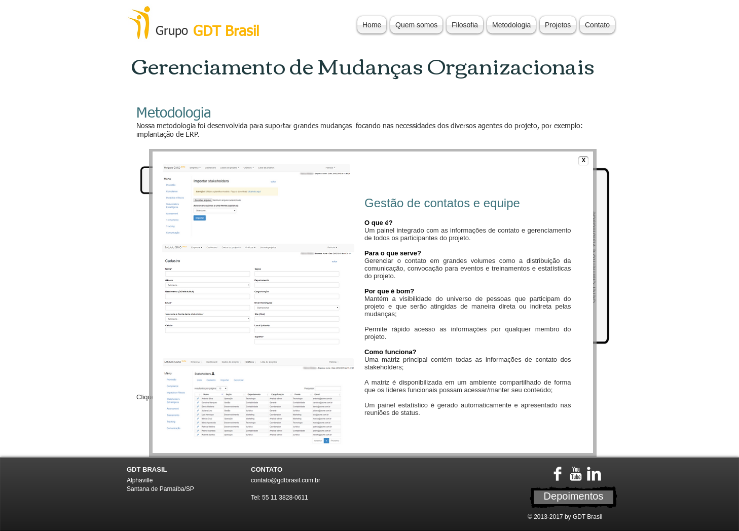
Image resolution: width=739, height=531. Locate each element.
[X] (583, 161)
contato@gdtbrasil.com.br (285, 480)
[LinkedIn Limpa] (594, 474)
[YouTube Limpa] (576, 474)
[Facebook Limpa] (557, 474)
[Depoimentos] (573, 497)
